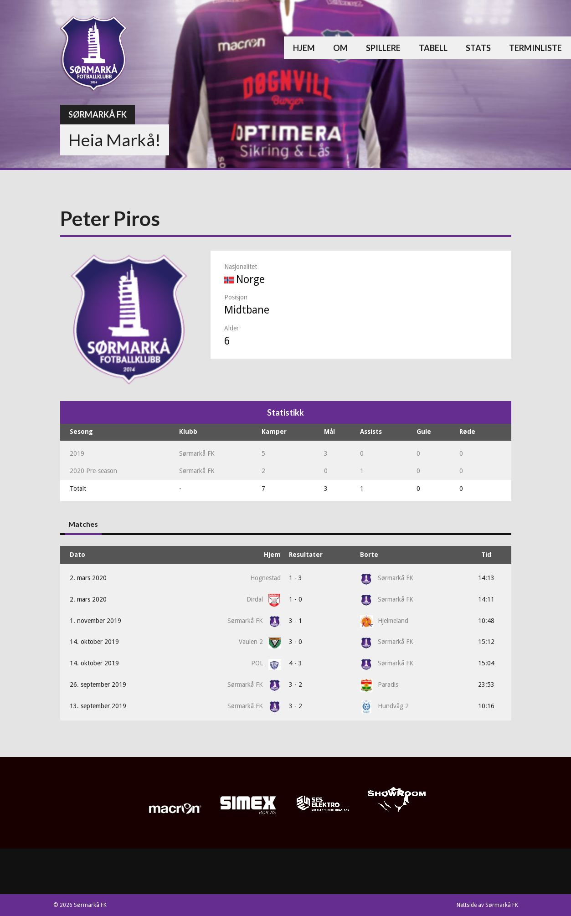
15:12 (486, 641)
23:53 (486, 684)
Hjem (304, 48)
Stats (478, 48)
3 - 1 (295, 620)
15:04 (486, 663)
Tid (486, 554)
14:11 (486, 599)
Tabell (433, 48)
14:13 (486, 578)
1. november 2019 (95, 620)
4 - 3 (295, 663)
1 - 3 (295, 578)
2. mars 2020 (88, 578)
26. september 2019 (98, 684)
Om (340, 48)
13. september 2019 (98, 706)
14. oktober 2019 (94, 641)
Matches (83, 524)
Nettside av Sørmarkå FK (487, 905)
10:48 (486, 620)
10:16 (486, 706)
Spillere (383, 48)
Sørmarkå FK (97, 114)
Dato (77, 554)
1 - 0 (295, 599)
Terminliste (535, 48)
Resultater (306, 554)
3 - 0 (295, 641)
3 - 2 (295, 684)
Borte (369, 554)
